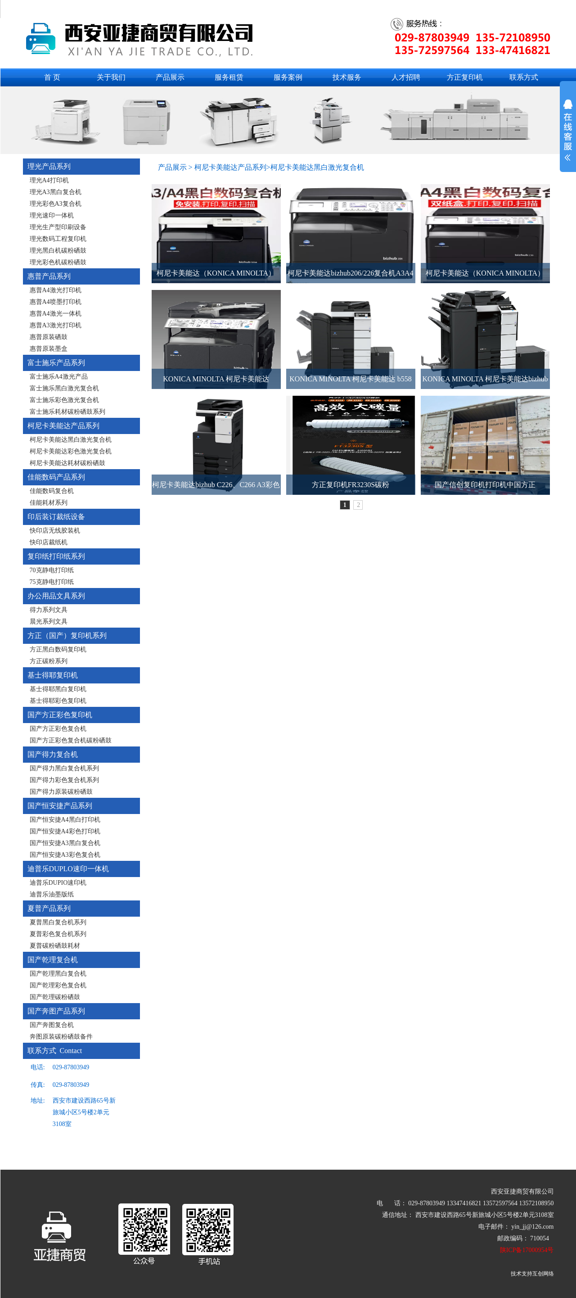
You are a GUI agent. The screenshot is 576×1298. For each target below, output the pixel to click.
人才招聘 (406, 77)
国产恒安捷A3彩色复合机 (65, 854)
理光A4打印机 (49, 180)
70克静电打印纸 (52, 570)
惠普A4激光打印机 (55, 290)
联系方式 (523, 77)
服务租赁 (229, 77)
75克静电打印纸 (52, 582)
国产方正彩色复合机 (58, 728)
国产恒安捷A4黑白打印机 (65, 819)
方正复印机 (465, 77)
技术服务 (347, 77)
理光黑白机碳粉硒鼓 (58, 250)
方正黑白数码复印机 (58, 649)
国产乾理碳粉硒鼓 (55, 997)
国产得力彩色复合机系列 (64, 780)
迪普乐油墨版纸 (52, 894)
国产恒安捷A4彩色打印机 (65, 831)
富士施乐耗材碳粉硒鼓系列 (67, 411)
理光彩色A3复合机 (55, 203)
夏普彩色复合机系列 (58, 934)
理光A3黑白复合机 (55, 192)
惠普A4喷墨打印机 (55, 301)
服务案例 (288, 77)
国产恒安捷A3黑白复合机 (65, 843)
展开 (568, 135)
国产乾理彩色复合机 (58, 985)
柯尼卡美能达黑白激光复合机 (71, 439)
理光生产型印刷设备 (58, 227)
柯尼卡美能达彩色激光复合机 (71, 451)
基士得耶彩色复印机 (58, 700)
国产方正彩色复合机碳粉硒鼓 (71, 740)
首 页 (52, 77)
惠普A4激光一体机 (55, 313)
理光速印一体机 (52, 215)
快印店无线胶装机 (55, 530)
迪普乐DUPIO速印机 (58, 882)
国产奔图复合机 (52, 1025)
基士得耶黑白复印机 (58, 689)
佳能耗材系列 (49, 502)
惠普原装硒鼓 (49, 337)
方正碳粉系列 (49, 661)
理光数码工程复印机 (58, 238)
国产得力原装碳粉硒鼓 (61, 791)
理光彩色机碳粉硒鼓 (58, 262)
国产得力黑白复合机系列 (64, 768)
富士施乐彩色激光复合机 (64, 400)
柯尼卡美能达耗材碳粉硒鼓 (67, 463)
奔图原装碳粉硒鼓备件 (61, 1036)
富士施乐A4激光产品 (59, 376)
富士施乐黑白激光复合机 (64, 388)
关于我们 (111, 77)
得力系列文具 (49, 609)
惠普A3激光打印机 (55, 325)
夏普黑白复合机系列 (58, 922)
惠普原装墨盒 (49, 348)
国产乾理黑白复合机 (58, 973)
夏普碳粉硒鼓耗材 (55, 945)
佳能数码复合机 (52, 491)
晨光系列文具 (49, 621)
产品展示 (170, 77)
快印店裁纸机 (49, 542)
